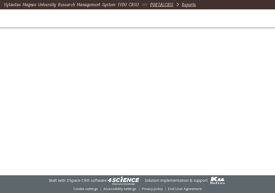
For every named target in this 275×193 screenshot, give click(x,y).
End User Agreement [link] (185, 189)
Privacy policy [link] (152, 189)
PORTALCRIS (161, 4)
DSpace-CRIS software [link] (87, 180)
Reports (189, 4)
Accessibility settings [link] (119, 189)
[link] (123, 180)
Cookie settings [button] (85, 189)
